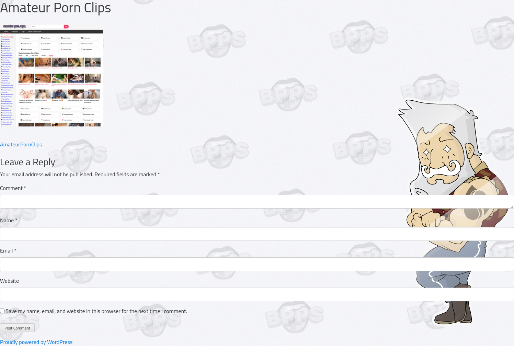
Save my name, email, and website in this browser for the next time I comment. (96, 311)
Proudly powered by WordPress (36, 342)
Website (9, 281)
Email (8, 250)
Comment (13, 188)
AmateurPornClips (21, 144)
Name (9, 220)
